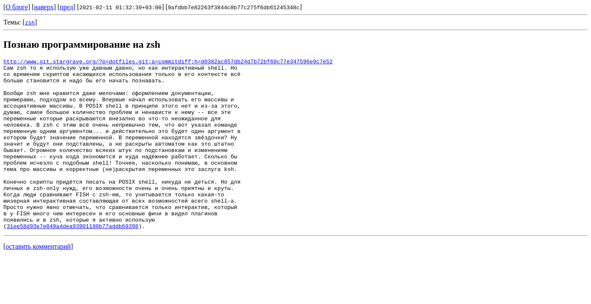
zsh (30, 22)
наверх (44, 7)
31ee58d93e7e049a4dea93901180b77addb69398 (72, 260)
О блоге (16, 7)
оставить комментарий (37, 280)
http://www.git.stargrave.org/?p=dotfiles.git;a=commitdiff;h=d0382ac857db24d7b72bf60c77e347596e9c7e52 (168, 62)
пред (66, 7)
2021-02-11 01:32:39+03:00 (120, 7)
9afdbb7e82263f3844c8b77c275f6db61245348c (234, 7)
